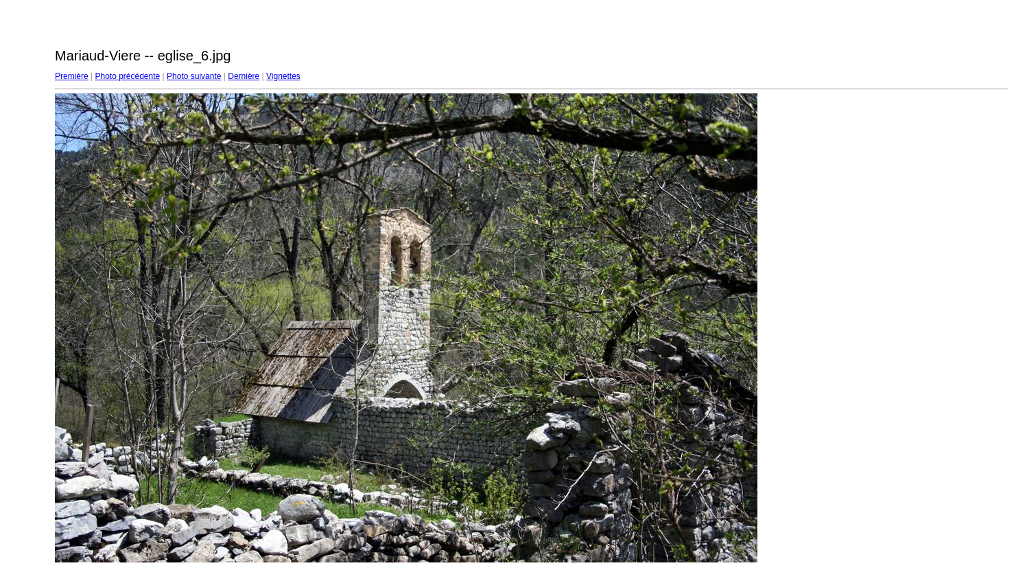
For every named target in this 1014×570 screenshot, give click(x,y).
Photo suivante (194, 76)
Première (72, 76)
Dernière (243, 76)
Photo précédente (127, 76)
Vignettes (283, 76)
